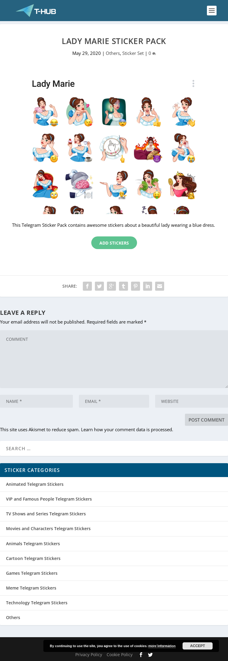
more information (161, 646)
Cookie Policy (120, 654)
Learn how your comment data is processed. (127, 429)
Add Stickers (114, 243)
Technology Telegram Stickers (36, 603)
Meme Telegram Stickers (31, 588)
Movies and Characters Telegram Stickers (48, 528)
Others (113, 53)
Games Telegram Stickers (32, 573)
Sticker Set (133, 53)
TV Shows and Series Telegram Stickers (46, 514)
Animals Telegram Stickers (33, 543)
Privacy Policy (88, 654)
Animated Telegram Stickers (35, 484)
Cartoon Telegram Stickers (33, 558)
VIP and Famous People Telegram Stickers (49, 499)
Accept (197, 646)
